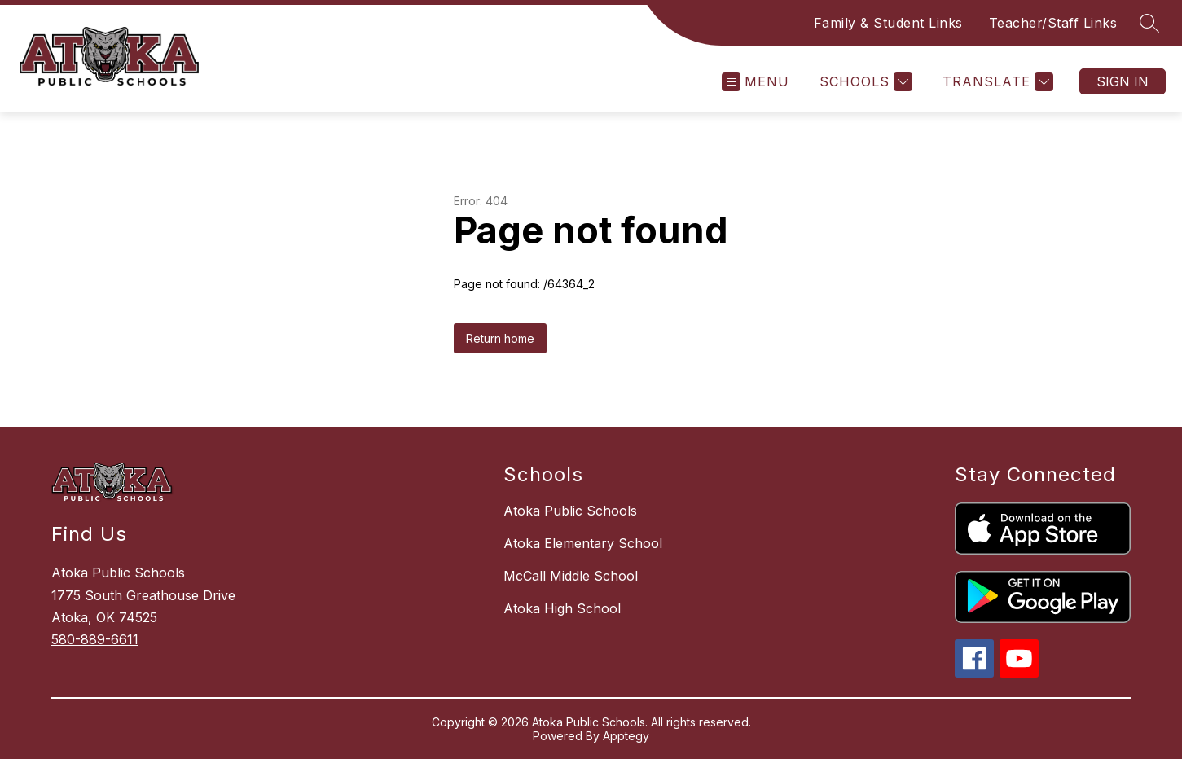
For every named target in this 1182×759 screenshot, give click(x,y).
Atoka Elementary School (582, 543)
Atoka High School (562, 608)
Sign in (1122, 81)
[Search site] (1149, 23)
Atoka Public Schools (570, 510)
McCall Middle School (570, 576)
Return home (500, 338)
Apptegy (626, 736)
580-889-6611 (94, 639)
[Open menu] (755, 82)
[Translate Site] (995, 82)
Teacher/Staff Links (1053, 23)
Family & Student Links (888, 23)
